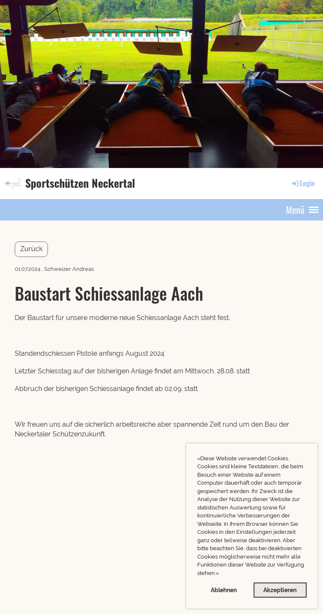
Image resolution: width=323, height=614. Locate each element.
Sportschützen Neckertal (80, 183)
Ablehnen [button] (224, 589)
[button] (221, 574)
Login (303, 183)
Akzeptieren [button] (280, 589)
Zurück (31, 249)
